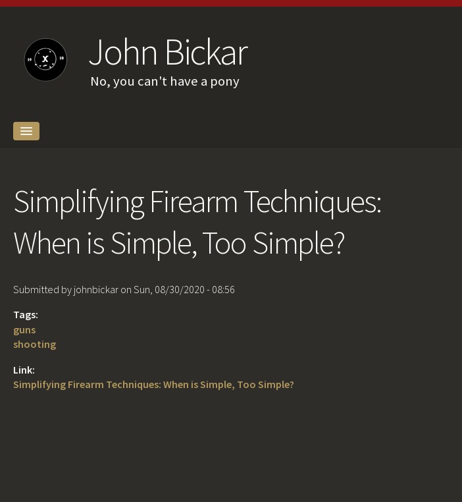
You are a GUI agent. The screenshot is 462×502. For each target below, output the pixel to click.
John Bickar (167, 51)
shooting (34, 343)
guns (24, 329)
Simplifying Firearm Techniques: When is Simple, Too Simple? (153, 384)
